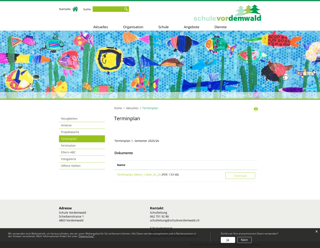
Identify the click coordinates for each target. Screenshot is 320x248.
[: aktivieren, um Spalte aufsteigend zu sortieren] (240, 165)
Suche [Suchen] (126, 9)
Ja (228, 240)
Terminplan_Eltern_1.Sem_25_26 (139, 174)
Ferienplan (68, 145)
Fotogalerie (68, 159)
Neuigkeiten (69, 118)
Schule (163, 27)
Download (240, 176)
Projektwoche (70, 132)
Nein (244, 240)
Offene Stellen (71, 166)
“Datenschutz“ (86, 236)
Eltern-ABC (68, 152)
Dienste (220, 27)
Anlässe (66, 125)
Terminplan (77, 139)
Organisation (133, 27)
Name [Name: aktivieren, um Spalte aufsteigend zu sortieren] (121, 165)
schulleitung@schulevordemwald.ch (175, 220)
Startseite (68, 9)
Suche (87, 9)
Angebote (191, 27)
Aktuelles (100, 27)
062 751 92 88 (159, 216)
